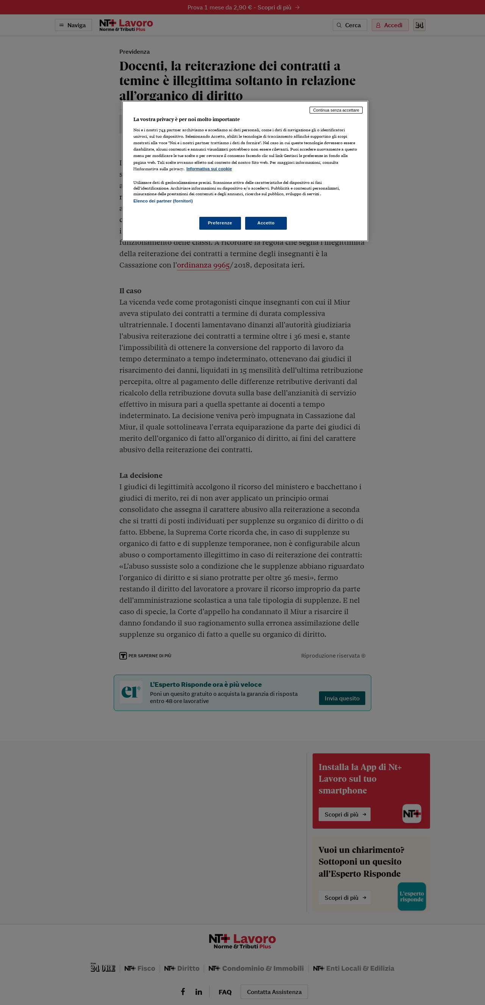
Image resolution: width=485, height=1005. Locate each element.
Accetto (266, 223)
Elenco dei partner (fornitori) (163, 201)
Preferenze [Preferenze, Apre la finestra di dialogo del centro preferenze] (220, 223)
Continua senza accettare (336, 110)
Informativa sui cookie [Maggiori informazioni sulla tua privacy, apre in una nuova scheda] (209, 168)
